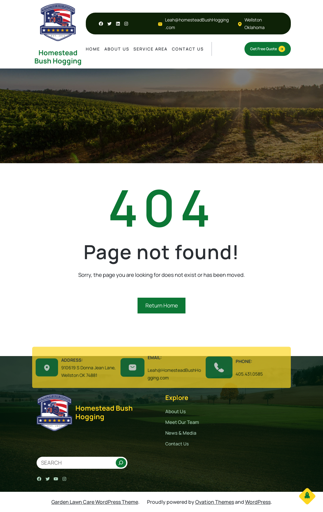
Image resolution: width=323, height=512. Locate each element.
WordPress (258, 501)
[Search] (121, 462)
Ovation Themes (214, 501)
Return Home (161, 305)
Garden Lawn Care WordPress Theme (94, 501)
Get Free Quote (267, 49)
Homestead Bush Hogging (58, 57)
